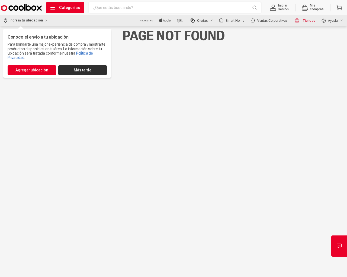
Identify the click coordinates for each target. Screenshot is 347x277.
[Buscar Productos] (254, 7)
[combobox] (175, 7)
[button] (279, 8)
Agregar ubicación (31, 70)
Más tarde (82, 70)
